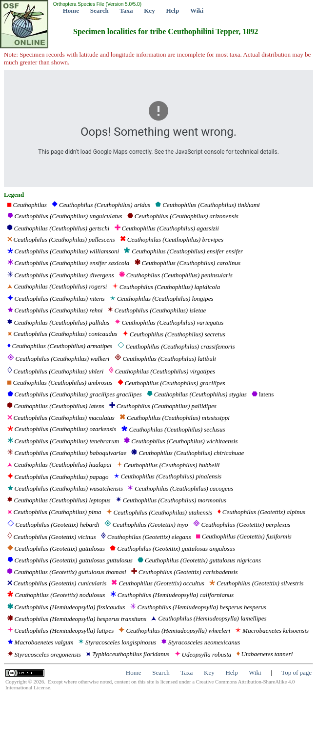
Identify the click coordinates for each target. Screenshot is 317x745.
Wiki (196, 10)
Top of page (296, 672)
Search (99, 10)
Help (172, 10)
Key (149, 10)
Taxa (126, 10)
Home (71, 10)
